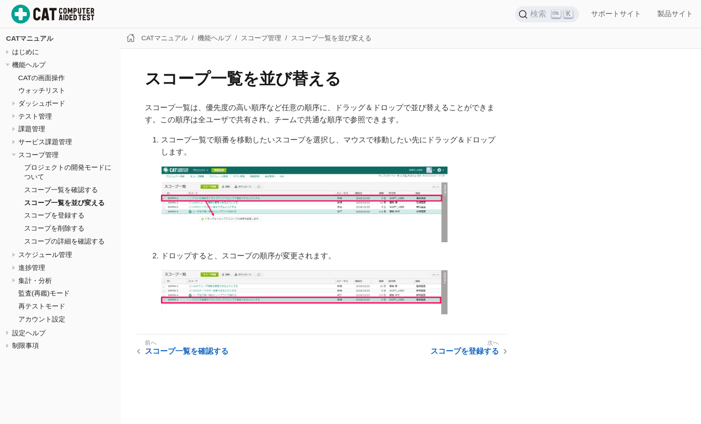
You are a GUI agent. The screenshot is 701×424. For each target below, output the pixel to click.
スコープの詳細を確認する (64, 241)
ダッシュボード (41, 103)
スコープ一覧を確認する (61, 189)
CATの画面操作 (41, 77)
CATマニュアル (30, 38)
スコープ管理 (38, 154)
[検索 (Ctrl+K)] (547, 14)
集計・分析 (35, 280)
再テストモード (41, 306)
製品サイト (675, 13)
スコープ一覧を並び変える (64, 202)
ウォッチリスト (41, 90)
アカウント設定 (41, 319)
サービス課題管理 (45, 142)
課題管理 (31, 129)
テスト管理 (35, 116)
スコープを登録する (54, 215)
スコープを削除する (54, 228)
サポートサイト (616, 13)
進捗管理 (31, 267)
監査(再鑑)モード (44, 293)
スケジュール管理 (45, 254)
